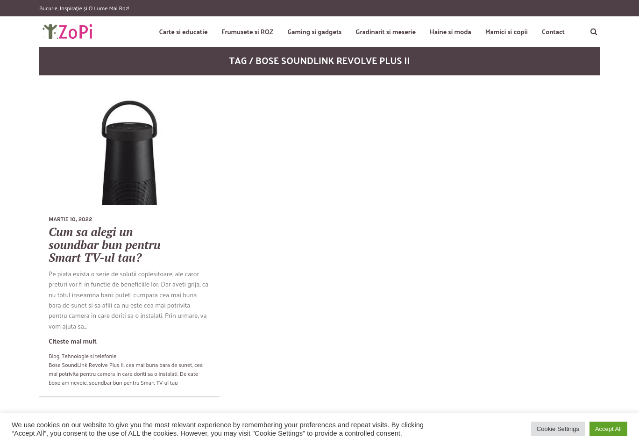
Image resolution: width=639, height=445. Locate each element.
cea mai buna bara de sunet (159, 364)
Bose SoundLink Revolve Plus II (86, 364)
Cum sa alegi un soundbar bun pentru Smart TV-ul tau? (105, 244)
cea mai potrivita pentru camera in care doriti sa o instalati (126, 369)
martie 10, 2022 (70, 219)
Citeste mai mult (73, 341)
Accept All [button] (608, 428)
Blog (54, 356)
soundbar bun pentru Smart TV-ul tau (133, 382)
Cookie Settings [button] (558, 428)
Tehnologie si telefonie (89, 356)
